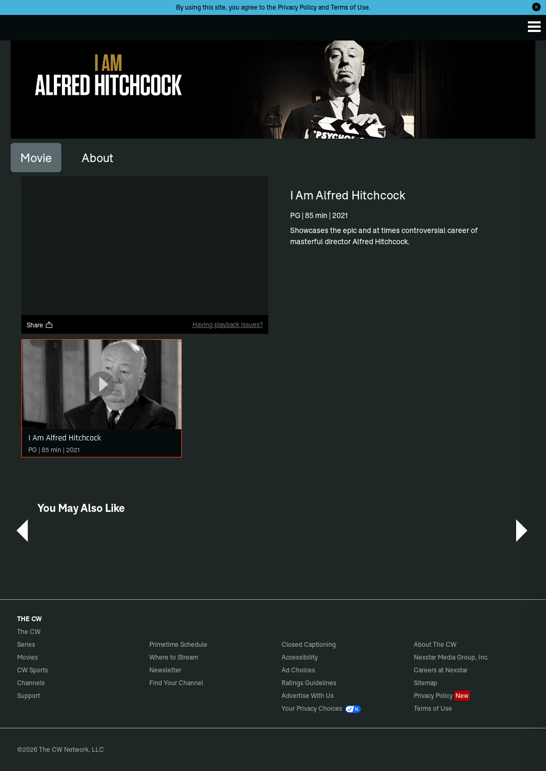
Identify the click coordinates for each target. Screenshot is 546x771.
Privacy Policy (297, 7)
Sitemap (425, 683)
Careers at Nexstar (441, 670)
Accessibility (300, 657)
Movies (27, 657)
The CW (18, 25)
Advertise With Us (308, 696)
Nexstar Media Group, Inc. (451, 657)
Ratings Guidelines (309, 683)
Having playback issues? (227, 324)
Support (28, 696)
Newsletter (165, 670)
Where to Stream (173, 657)
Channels (31, 683)
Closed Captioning (309, 644)
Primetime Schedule (178, 644)
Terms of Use (350, 7)
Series (26, 644)
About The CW (435, 644)
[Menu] (534, 26)
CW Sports (32, 670)
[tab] (36, 157)
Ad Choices (298, 670)
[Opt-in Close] (536, 7)
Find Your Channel (176, 683)
